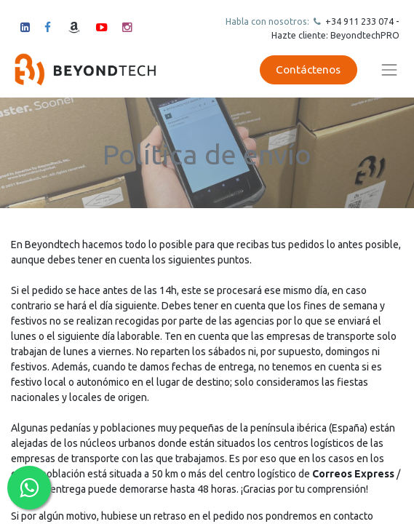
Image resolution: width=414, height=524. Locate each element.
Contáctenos (308, 69)
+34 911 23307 (356, 21)
